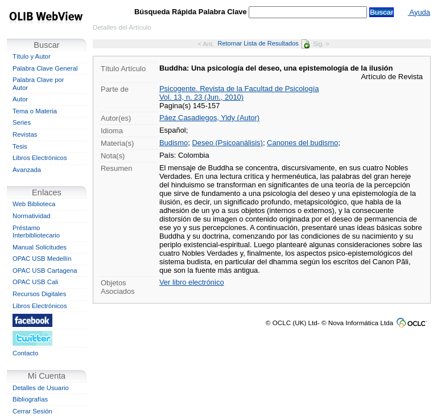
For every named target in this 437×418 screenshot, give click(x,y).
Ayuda (419, 12)
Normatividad (32, 215)
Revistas (25, 134)
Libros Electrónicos (40, 157)
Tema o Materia (35, 111)
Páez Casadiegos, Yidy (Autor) (209, 117)
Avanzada (27, 169)
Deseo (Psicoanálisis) (227, 142)
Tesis (20, 146)
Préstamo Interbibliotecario (36, 231)
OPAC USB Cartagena (45, 270)
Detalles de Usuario (41, 387)
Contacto (25, 353)
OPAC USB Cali (35, 281)
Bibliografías (30, 399)
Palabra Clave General (45, 68)
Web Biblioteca (34, 203)
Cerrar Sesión (32, 411)
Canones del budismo (302, 142)
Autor (20, 99)
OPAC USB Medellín (42, 258)
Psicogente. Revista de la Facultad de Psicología (239, 88)
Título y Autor (32, 56)
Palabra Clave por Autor (38, 83)
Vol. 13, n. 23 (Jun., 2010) (201, 97)
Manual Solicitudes (40, 247)
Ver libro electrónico (191, 282)
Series (22, 122)
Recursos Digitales (39, 293)
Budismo (173, 142)
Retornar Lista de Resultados (263, 43)
